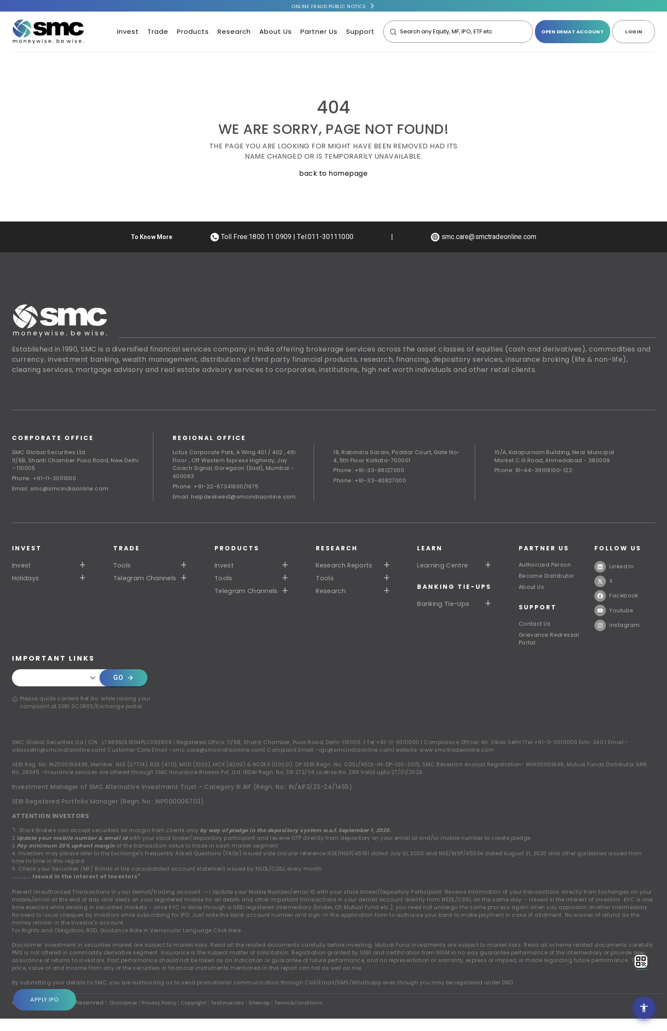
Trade (157, 32)
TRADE (126, 551)
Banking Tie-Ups (455, 589)
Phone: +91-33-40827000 (370, 483)
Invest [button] (22, 568)
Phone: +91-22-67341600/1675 (217, 489)
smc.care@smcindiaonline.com (218, 762)
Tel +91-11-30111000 (393, 754)
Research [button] (332, 594)
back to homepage (333, 173)
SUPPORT (539, 615)
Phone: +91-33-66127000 (369, 472)
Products (193, 32)
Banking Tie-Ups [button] (445, 607)
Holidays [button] (26, 581)
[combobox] (58, 690)
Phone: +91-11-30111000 (45, 480)
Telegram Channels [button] (146, 581)
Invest (128, 32)
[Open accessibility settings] (644, 1008)
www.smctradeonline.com (457, 762)
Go (123, 690)
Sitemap (280, 1015)
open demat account (572, 33)
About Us (275, 32)
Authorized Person (547, 568)
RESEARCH (337, 551)
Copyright (206, 1015)
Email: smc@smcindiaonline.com (61, 491)
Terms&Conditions (325, 1015)
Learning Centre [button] (445, 568)
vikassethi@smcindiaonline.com (58, 762)
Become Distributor (548, 581)
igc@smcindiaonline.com (356, 762)
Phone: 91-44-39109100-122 (534, 472)
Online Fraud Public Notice (328, 6)
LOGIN (634, 33)
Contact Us (536, 632)
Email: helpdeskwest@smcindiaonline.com (236, 500)
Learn (431, 551)
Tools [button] (122, 568)
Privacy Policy (166, 1015)
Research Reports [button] (347, 568)
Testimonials (244, 1015)
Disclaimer (125, 1015)
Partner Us (319, 32)
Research (234, 32)
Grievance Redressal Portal (551, 649)
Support (360, 32)
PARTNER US (545, 551)
